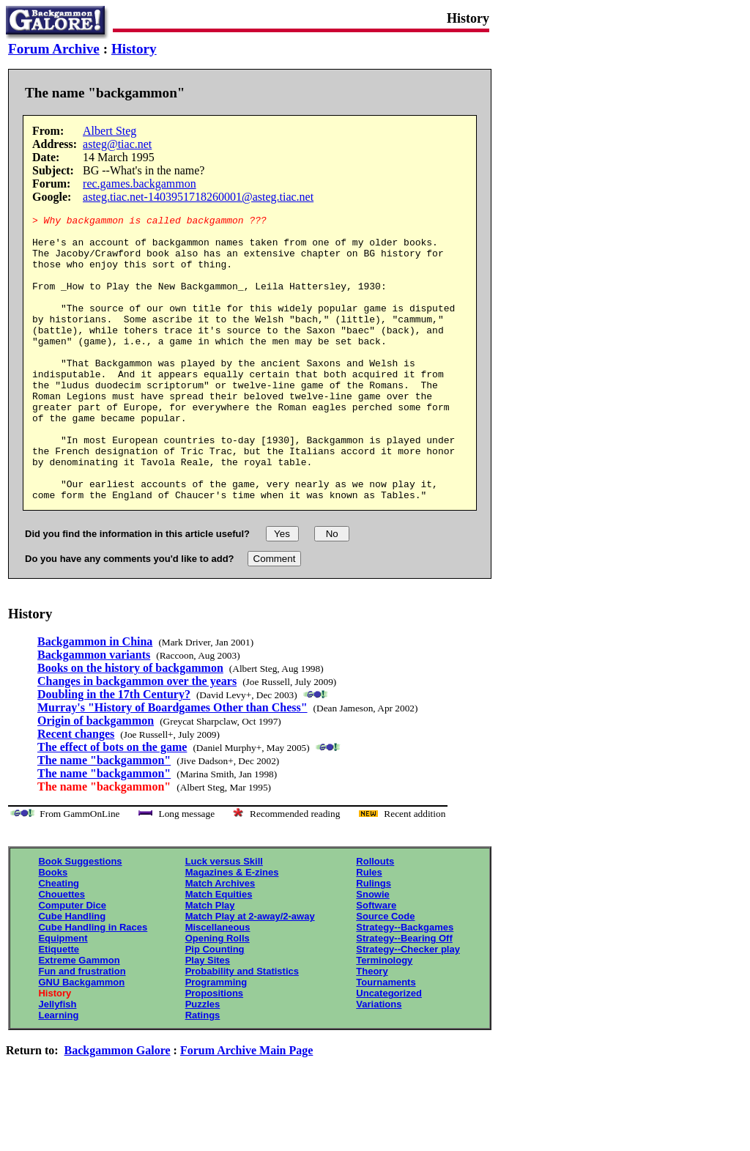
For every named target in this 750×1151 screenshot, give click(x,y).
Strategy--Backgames (404, 984)
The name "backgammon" (104, 817)
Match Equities (219, 951)
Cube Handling (71, 973)
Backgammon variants (93, 712)
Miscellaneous (217, 984)
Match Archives (220, 940)
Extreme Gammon (78, 1017)
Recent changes (75, 791)
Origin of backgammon (95, 777)
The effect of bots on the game (112, 804)
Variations (378, 1061)
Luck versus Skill (224, 918)
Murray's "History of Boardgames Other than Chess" (172, 764)
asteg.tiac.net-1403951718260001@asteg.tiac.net (198, 196)
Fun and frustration (81, 1028)
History (134, 48)
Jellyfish (57, 1061)
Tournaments (385, 1039)
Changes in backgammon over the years (137, 738)
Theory (371, 1028)
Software (376, 962)
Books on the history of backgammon (130, 725)
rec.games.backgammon (139, 183)
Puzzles (202, 1061)
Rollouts (375, 918)
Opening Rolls (217, 995)
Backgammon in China (94, 698)
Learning (58, 1072)
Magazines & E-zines (232, 929)
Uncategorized (389, 1050)
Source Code (385, 973)
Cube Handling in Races (92, 984)
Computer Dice (71, 962)
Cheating (58, 940)
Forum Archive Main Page (246, 1107)
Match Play (210, 962)
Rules (369, 929)
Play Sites (207, 1017)
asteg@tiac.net (117, 144)
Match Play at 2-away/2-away (250, 973)
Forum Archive (54, 48)
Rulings (373, 940)
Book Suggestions (80, 918)
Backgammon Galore (117, 1107)
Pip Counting (215, 1006)
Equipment (62, 995)
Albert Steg (109, 131)
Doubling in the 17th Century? (113, 751)
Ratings (202, 1072)
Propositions (214, 1050)
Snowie (373, 951)
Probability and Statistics (242, 1028)
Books (52, 929)
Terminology (384, 1017)
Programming (216, 1039)
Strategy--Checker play (408, 1006)
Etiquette (58, 1006)
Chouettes (61, 951)
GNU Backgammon (81, 1039)
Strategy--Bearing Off (404, 995)
